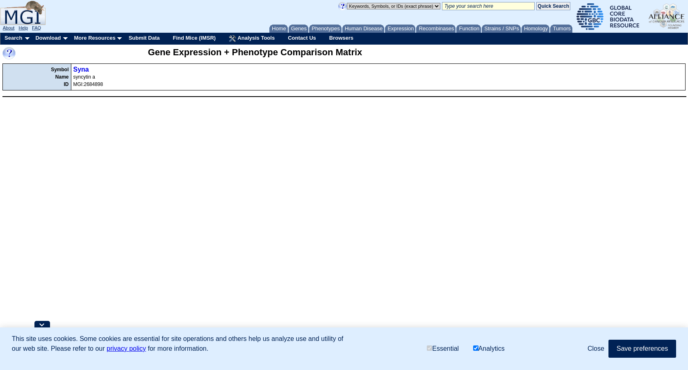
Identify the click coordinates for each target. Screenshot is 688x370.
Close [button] (596, 348)
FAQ (36, 27)
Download (48, 38)
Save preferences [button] (642, 348)
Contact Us (302, 38)
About (9, 27)
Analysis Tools (252, 38)
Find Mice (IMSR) (194, 38)
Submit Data (144, 38)
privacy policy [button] (126, 348)
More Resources (94, 38)
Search (13, 38)
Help (23, 27)
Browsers (341, 38)
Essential (443, 348)
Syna (81, 69)
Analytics (489, 348)
